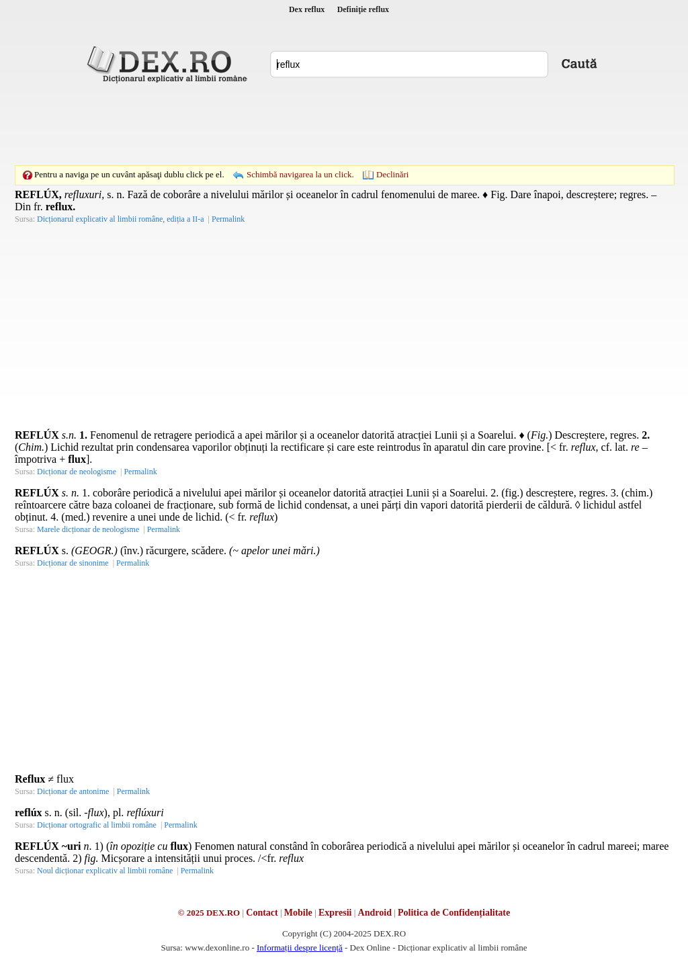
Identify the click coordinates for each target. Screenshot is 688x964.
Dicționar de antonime (73, 791)
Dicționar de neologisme (76, 471)
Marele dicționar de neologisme (88, 529)
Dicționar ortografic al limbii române (97, 825)
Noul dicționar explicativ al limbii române (105, 870)
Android (375, 913)
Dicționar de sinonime (73, 563)
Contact (261, 913)
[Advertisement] (344, 124)
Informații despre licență (300, 948)
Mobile (298, 913)
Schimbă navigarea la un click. (300, 174)
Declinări (392, 174)
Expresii (335, 913)
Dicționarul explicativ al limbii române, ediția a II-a (120, 219)
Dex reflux (307, 9)
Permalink (228, 219)
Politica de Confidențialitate (454, 913)
